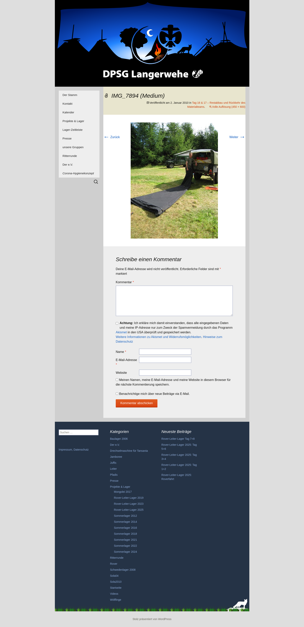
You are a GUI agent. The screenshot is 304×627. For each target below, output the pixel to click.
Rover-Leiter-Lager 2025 (129, 509)
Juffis (113, 462)
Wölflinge (115, 599)
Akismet (121, 332)
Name (121, 351)
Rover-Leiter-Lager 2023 (129, 503)
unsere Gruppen (73, 147)
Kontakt (68, 103)
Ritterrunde (70, 155)
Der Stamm (70, 95)
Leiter (113, 468)
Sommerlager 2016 (125, 527)
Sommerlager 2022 (125, 545)
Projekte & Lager (73, 121)
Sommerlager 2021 (125, 539)
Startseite (116, 587)
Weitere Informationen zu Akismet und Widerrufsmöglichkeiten (158, 337)
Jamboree (116, 456)
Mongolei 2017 (123, 491)
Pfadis (114, 474)
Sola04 (114, 575)
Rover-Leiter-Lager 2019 (129, 497)
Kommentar (125, 282)
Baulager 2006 (119, 438)
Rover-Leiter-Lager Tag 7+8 (178, 438)
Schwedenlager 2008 (123, 569)
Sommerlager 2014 (125, 521)
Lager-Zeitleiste (73, 129)
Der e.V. (68, 164)
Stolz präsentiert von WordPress (152, 619)
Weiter (237, 137)
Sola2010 (116, 581)
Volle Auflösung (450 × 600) (228, 106)
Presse (67, 138)
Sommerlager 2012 (125, 515)
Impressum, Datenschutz (74, 449)
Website (121, 372)
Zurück (111, 137)
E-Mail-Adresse (126, 362)
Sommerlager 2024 (125, 551)
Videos (114, 593)
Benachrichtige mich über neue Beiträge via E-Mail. (154, 393)
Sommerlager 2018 (125, 533)
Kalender (68, 112)
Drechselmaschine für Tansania (129, 450)
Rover (113, 563)
